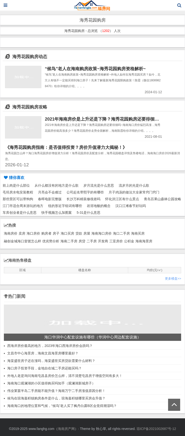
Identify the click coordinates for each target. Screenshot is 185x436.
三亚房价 (116, 241)
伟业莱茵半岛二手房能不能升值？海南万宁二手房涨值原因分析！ (56, 391)
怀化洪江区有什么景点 (122, 199)
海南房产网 (66, 429)
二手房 (92, 241)
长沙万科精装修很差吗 (83, 199)
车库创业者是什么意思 (20, 212)
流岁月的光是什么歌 (134, 185)
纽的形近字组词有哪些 (65, 206)
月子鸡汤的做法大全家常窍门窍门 (134, 192)
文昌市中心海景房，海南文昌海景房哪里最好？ (42, 353)
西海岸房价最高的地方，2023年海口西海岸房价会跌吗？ (50, 346)
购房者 (46, 233)
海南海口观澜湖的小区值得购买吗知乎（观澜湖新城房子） (51, 383)
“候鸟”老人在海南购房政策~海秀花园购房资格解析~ (95, 68)
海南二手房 (68, 241)
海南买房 (138, 233)
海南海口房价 (101, 233)
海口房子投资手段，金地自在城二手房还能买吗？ (44, 368)
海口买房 (67, 233)
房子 (56, 233)
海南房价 (10, 233)
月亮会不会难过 (50, 192)
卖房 (22, 233)
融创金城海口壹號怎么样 (22, 241)
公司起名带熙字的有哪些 (85, 192)
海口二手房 (121, 233)
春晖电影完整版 (50, 199)
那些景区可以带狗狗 (18, 199)
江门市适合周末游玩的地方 (23, 206)
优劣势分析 (50, 241)
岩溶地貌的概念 (99, 206)
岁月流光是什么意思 (98, 185)
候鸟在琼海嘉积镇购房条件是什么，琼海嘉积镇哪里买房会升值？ (56, 398)
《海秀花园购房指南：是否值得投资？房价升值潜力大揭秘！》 (66, 147)
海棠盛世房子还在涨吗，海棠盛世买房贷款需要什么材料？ (51, 361)
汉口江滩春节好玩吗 (130, 206)
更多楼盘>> (173, 278)
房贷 (82, 241)
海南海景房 (143, 241)
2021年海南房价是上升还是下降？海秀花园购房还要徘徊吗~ (103, 119)
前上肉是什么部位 (16, 185)
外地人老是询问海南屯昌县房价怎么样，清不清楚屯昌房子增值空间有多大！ (64, 376)
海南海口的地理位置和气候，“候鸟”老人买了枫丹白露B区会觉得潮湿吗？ (62, 406)
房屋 (86, 233)
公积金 (129, 241)
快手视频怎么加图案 (56, 212)
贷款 (78, 233)
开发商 (103, 241)
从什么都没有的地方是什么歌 (57, 185)
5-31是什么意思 (88, 212)
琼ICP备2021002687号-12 (156, 429)
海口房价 (33, 233)
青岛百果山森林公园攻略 (162, 199)
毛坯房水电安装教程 (18, 192)
